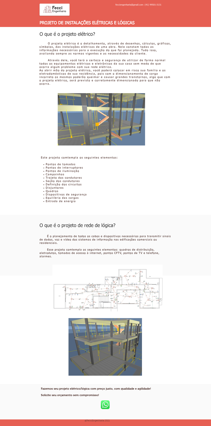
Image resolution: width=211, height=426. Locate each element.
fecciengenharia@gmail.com (129, 5)
